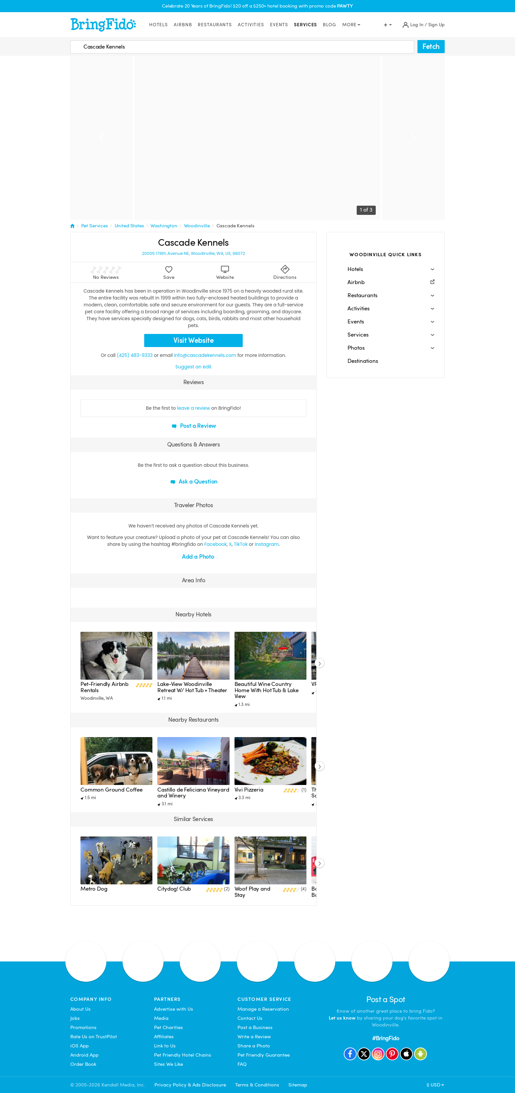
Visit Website (193, 340)
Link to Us (165, 1045)
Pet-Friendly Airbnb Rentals (104, 687)
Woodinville (197, 225)
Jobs (75, 1018)
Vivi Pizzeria (249, 789)
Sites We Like (168, 1064)
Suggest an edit (193, 366)
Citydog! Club (174, 888)
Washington (163, 225)
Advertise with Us (173, 1009)
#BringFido (385, 1038)
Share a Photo (253, 1045)
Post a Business (255, 1027)
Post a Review (193, 426)
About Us (80, 1009)
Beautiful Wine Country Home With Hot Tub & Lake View (267, 690)
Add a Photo (193, 557)
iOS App (79, 1045)
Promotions (83, 1027)
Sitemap (297, 1085)
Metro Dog (93, 888)
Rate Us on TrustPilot (93, 1036)
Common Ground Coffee (111, 789)
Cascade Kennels (235, 225)
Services (305, 25)
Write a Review (254, 1036)
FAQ (242, 1064)
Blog (329, 25)
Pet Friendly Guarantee (263, 1055)
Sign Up (436, 25)
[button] (386, 269)
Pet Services (94, 225)
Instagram (267, 544)
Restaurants (215, 25)
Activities (251, 25)
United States (129, 225)
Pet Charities (168, 1027)
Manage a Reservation (263, 1009)
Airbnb (183, 25)
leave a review (193, 408)
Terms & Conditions (257, 1085)
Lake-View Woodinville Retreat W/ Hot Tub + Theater (192, 687)
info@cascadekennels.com (205, 355)
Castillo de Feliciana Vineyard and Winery (193, 792)
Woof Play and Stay (252, 891)
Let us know (342, 1018)
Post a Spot (385, 999)
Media (161, 1018)
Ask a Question (193, 481)
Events (279, 25)
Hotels (158, 25)
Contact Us (249, 1018)
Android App (84, 1055)
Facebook (215, 544)
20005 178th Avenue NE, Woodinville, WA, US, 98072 (193, 253)
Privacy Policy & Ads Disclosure (190, 1085)
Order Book (83, 1064)
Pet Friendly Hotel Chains (182, 1055)
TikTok (241, 544)
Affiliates (164, 1036)
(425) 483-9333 (135, 355)
